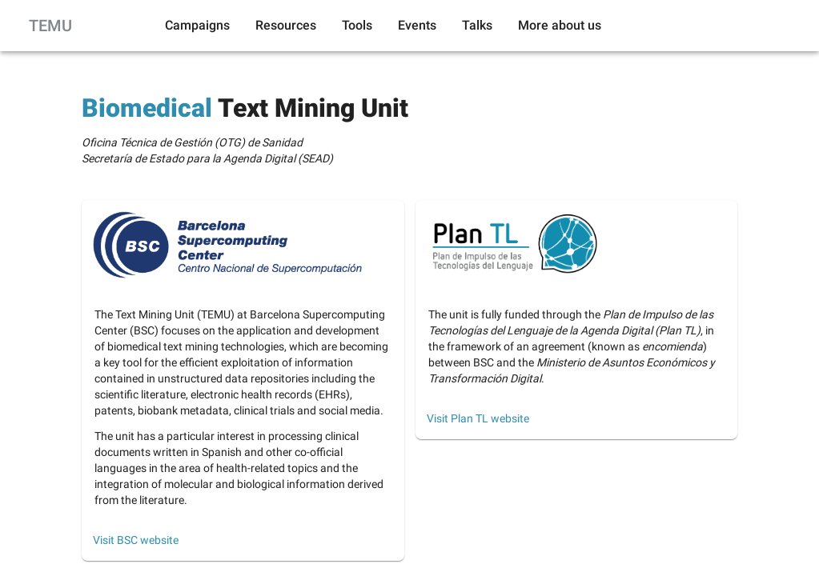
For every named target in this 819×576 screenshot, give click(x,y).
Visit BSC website (136, 540)
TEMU (50, 25)
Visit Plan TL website (478, 418)
